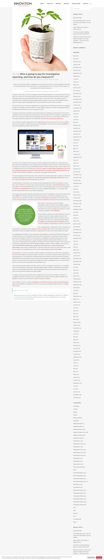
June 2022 (75, 119)
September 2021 (77, 137)
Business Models (77, 17)
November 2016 (77, 261)
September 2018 (77, 209)
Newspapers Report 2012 (79, 493)
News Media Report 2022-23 (80, 481)
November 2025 (77, 67)
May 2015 (75, 293)
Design (75, 412)
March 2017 (76, 250)
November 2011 (77, 351)
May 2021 (75, 148)
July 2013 (75, 307)
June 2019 (75, 186)
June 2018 (75, 212)
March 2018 (76, 221)
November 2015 (77, 281)
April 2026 (75, 58)
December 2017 (77, 229)
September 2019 (77, 183)
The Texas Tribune (39, 243)
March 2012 (76, 342)
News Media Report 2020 (79, 475)
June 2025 (75, 82)
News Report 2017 (77, 487)
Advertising (76, 406)
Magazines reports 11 (78, 438)
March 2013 (76, 319)
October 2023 (76, 105)
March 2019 (76, 192)
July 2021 (75, 142)
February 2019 (77, 195)
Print (74, 507)
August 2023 (76, 111)
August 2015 (76, 287)
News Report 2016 (78, 484)
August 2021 (76, 140)
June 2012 (75, 334)
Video (74, 522)
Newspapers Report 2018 (79, 501)
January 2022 (76, 128)
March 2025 (76, 85)
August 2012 (76, 331)
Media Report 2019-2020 (79, 444)
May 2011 (75, 368)
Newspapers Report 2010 (79, 490)
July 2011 (75, 363)
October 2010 (76, 380)
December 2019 (77, 174)
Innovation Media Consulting (50, 79)
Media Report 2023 (78, 464)
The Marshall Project (59, 185)
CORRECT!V (18, 196)
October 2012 (76, 325)
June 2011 (75, 365)
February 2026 (77, 61)
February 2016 (77, 279)
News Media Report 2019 (79, 472)
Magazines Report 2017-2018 (80, 432)
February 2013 (76, 322)
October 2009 (77, 397)
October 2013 (76, 305)
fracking (14, 177)
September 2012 (77, 328)
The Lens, (22, 185)
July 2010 (75, 386)
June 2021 (75, 145)
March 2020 (76, 166)
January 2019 (76, 197)
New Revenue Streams (79, 467)
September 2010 (77, 383)
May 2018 (75, 215)
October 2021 (76, 134)
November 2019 (77, 177)
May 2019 (75, 189)
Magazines (76, 420)
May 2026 (75, 56)
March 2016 (76, 276)
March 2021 (76, 151)
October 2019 (76, 180)
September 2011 (77, 357)
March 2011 (76, 374)
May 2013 (75, 313)
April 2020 (75, 163)
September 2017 (77, 238)
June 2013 (75, 310)
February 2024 (77, 96)
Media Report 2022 (78, 461)
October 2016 (76, 264)
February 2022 (77, 125)
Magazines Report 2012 (79, 429)
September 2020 (77, 157)
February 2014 (76, 302)
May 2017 (75, 247)
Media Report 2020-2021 (79, 449)
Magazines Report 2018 (79, 435)
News (74, 470)
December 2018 (77, 200)
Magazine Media (77, 417)
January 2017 (76, 255)
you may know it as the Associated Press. (51, 118)
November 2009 (77, 394)
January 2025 (76, 90)
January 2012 (76, 348)
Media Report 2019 (78, 441)
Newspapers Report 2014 (79, 496)
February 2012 (76, 345)
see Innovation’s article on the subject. (51, 249)
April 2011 (75, 371)
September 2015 (77, 284)
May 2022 (75, 122)
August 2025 (76, 76)
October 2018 (76, 206)
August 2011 (76, 360)
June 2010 (75, 389)
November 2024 (77, 93)
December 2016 (77, 258)
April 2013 (75, 316)
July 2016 (75, 267)
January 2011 (76, 377)
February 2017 (76, 252)
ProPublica (65, 124)
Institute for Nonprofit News (22, 188)
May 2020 (75, 160)
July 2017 (75, 241)
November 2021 (77, 131)
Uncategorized (77, 519)
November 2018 (77, 203)
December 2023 (77, 99)
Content (75, 409)
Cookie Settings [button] (91, 557)
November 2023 (77, 102)
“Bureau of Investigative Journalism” (46, 197)
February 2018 (76, 224)
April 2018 (75, 218)
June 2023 (75, 113)
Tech (74, 516)
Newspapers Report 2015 (34, 79)
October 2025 (76, 70)
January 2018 (76, 226)
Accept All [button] (99, 557)
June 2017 (75, 244)
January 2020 (76, 171)
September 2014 (77, 296)
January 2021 (76, 154)
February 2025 (77, 87)
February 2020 (77, 168)
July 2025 (75, 79)
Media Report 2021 (78, 458)
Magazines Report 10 (78, 423)
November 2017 (77, 232)
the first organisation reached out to (51, 177)
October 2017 (76, 235)
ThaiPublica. (57, 210)
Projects (75, 513)
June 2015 (75, 290)
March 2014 (76, 299)
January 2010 (76, 391)
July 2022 (75, 116)
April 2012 (75, 339)
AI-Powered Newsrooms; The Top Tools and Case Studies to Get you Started (82, 22)
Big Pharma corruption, (25, 177)
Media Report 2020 (78, 446)
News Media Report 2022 (79, 478)
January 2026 (76, 64)
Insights (24, 79)
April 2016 (75, 273)
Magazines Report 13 (78, 426)
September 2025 (77, 73)
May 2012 (75, 336)
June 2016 (75, 270)
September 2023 (77, 108)
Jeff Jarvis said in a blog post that (41, 229)
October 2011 (76, 354)
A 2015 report (16, 252)
